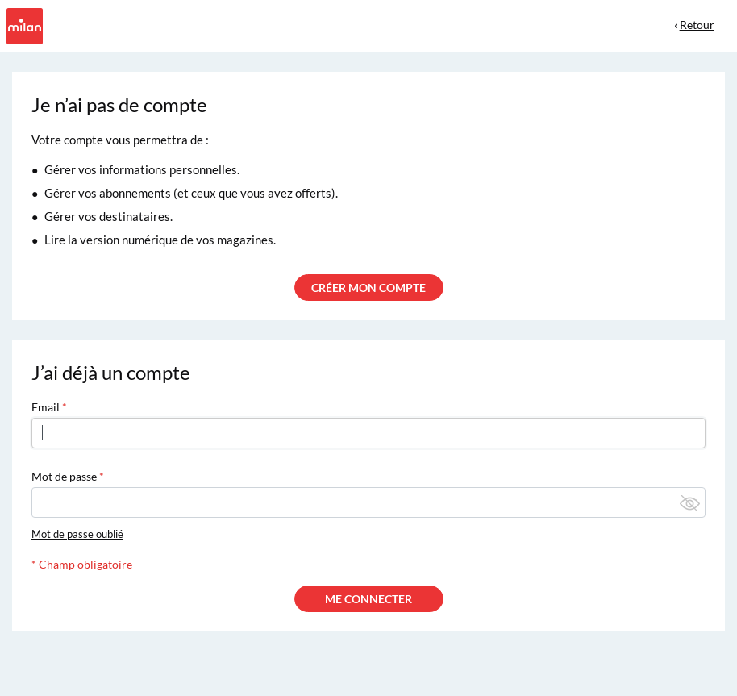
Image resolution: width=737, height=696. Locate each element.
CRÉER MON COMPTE (368, 287)
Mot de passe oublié (77, 533)
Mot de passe (64, 476)
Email (45, 407)
